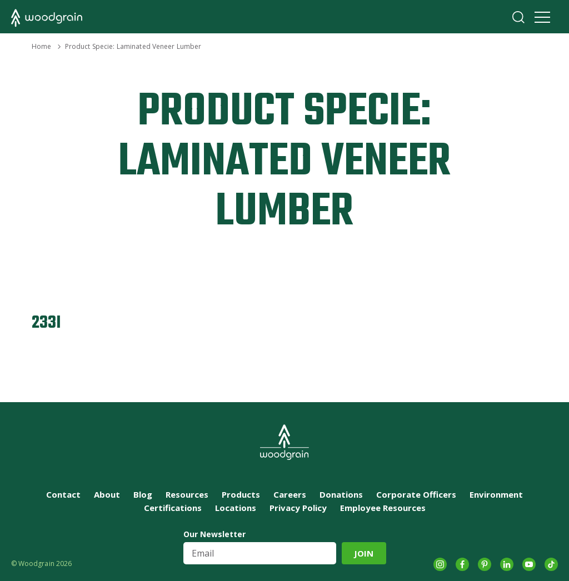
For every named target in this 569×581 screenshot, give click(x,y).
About (107, 494)
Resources (187, 494)
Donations (341, 494)
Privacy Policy (298, 507)
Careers (289, 494)
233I (46, 323)
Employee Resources (383, 507)
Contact (63, 494)
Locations (235, 507)
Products (241, 494)
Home (41, 46)
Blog (142, 494)
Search (518, 17)
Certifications (173, 507)
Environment (496, 494)
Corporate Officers (416, 494)
